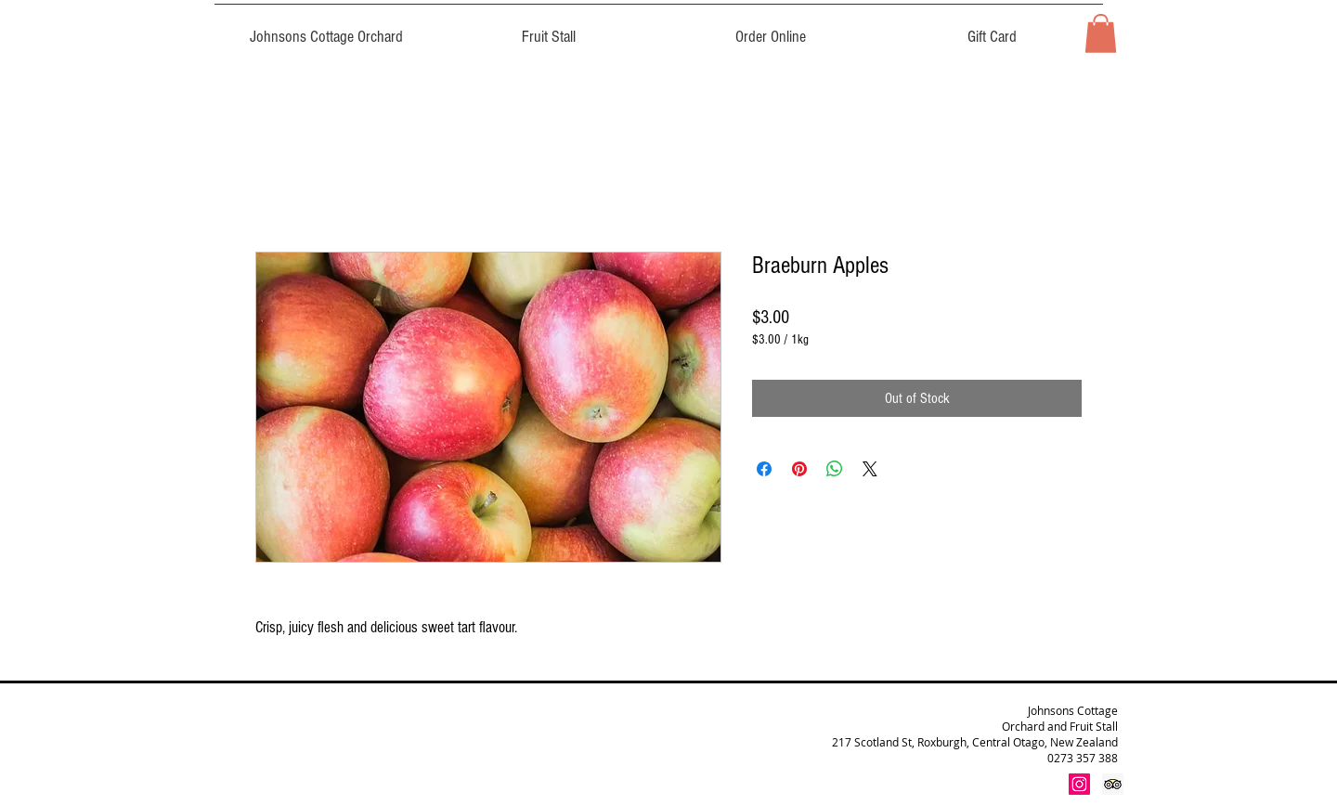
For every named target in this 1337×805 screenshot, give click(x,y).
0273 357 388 (1082, 757)
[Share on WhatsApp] (835, 469)
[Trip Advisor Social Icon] (1112, 784)
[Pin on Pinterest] (799, 469)
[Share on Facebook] (764, 469)
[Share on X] (870, 469)
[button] (1100, 33)
